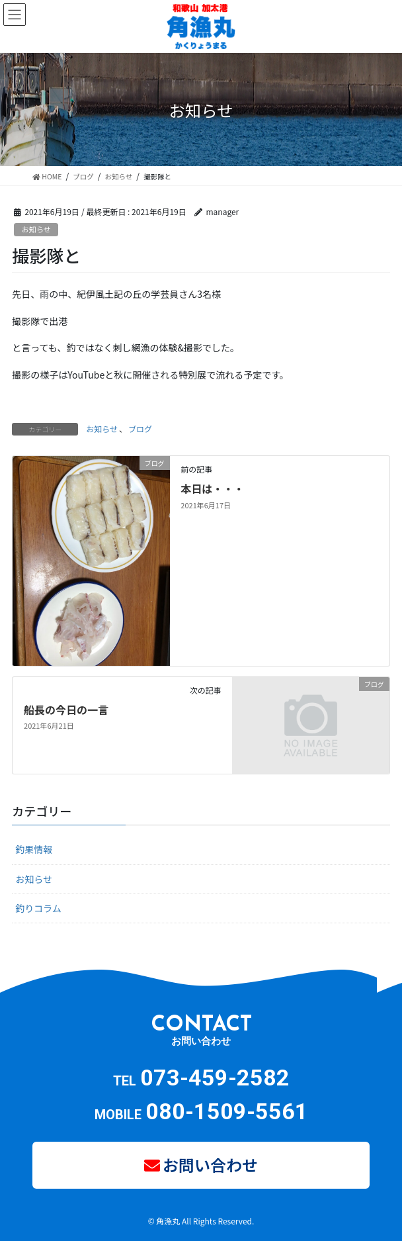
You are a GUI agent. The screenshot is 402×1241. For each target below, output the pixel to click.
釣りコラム (38, 908)
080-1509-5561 (226, 1111)
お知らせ (36, 229)
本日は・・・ (212, 488)
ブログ (140, 428)
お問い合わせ (210, 1164)
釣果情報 (33, 849)
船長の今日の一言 (66, 709)
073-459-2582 (215, 1077)
